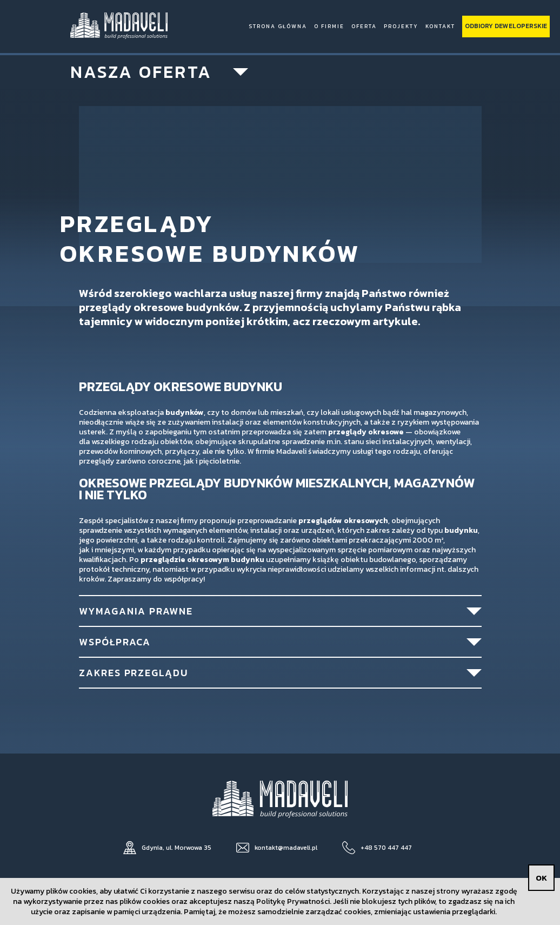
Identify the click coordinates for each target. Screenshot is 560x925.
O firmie (329, 26)
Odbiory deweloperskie (506, 26)
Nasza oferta (141, 72)
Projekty (401, 26)
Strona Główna (278, 26)
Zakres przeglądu (133, 672)
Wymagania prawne (136, 611)
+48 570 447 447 (386, 848)
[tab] (280, 610)
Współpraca (115, 642)
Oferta (364, 26)
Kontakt (440, 26)
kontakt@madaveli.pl (286, 848)
